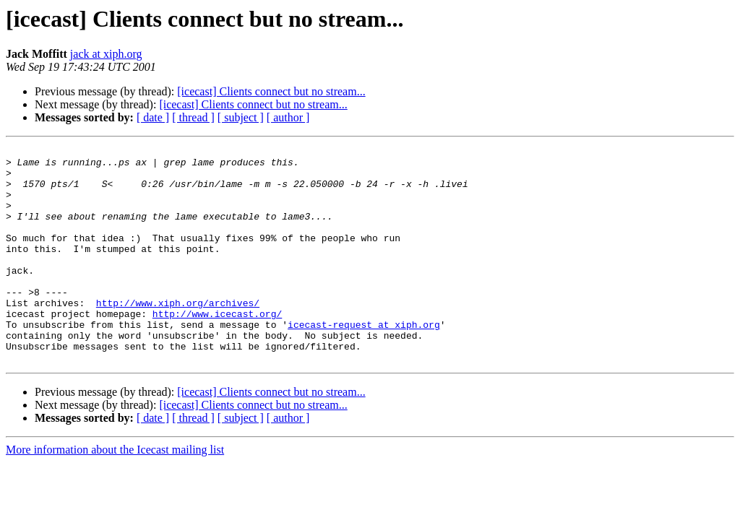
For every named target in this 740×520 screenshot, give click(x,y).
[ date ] (153, 117)
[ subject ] (241, 117)
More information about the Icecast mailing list (115, 493)
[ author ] (288, 117)
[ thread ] (193, 117)
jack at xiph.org (106, 54)
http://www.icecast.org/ (217, 348)
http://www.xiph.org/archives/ (177, 335)
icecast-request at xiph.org (364, 361)
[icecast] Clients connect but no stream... (271, 91)
